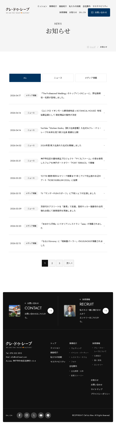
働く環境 (97, 360)
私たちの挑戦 (75, 6)
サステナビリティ (100, 6)
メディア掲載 (91, 78)
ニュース (58, 78)
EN (80, 12)
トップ (53, 343)
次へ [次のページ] (68, 263)
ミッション (42, 6)
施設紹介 (63, 6)
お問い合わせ (96, 384)
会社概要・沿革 (77, 371)
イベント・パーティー (80, 352)
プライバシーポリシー (100, 394)
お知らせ (73, 12)
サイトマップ (96, 389)
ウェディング (76, 348)
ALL (25, 78)
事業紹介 (53, 6)
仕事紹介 (97, 356)
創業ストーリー (77, 375)
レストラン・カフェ (79, 357)
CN (84, 12)
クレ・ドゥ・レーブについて (100, 350)
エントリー (98, 364)
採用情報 (63, 12)
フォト (73, 361)
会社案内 (86, 6)
